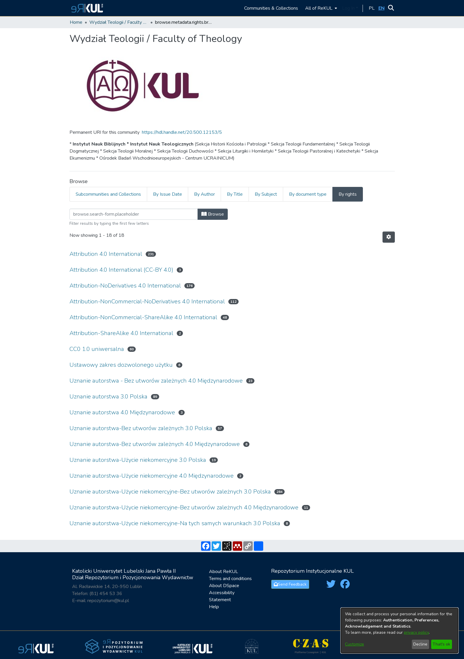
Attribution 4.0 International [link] (105, 254)
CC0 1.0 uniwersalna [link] (96, 349)
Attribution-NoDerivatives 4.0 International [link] (125, 286)
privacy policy (416, 632)
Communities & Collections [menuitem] (271, 8)
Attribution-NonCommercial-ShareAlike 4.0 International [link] (143, 317)
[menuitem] (320, 8)
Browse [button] (212, 214)
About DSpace (224, 585)
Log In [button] (349, 8)
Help (214, 607)
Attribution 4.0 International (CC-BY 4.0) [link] (121, 270)
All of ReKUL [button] (318, 8)
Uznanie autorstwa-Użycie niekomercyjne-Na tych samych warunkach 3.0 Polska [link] (174, 523)
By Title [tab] (235, 194)
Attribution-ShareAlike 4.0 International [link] (121, 333)
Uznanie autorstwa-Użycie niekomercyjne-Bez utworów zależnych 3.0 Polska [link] (170, 492)
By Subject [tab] (266, 194)
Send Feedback (290, 584)
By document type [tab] (308, 194)
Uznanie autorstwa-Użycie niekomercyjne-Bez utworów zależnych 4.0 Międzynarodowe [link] (183, 507)
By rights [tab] (348, 194)
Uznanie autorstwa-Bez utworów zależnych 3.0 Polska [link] (140, 428)
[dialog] (399, 630)
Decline (420, 644)
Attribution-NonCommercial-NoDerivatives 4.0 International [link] (147, 301)
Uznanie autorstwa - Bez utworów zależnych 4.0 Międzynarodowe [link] (156, 381)
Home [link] (76, 22)
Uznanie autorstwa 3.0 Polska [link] (108, 397)
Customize (354, 644)
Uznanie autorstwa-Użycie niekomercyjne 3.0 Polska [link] (137, 460)
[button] (86, 8)
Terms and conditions (230, 578)
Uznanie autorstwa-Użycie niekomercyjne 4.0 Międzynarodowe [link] (151, 476)
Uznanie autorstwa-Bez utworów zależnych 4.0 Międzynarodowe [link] (154, 444)
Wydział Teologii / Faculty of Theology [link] (118, 22)
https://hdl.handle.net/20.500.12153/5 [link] (182, 132)
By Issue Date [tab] (167, 194)
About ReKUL (223, 571)
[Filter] (133, 214)
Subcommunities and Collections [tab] (108, 194)
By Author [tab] (204, 194)
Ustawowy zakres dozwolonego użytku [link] (121, 365)
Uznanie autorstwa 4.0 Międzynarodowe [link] (122, 412)
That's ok (441, 644)
